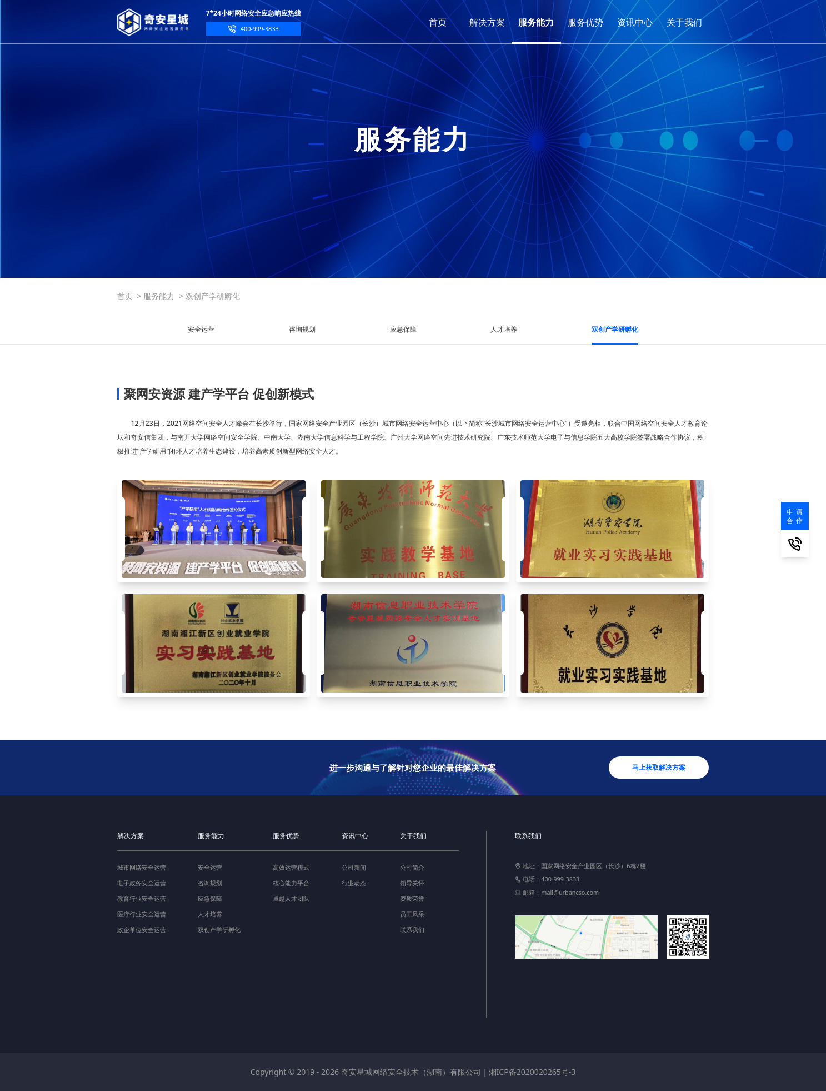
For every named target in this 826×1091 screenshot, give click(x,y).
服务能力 (158, 296)
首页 (125, 296)
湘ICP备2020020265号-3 (532, 1072)
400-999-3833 (260, 28)
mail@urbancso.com (570, 892)
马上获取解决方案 (658, 767)
